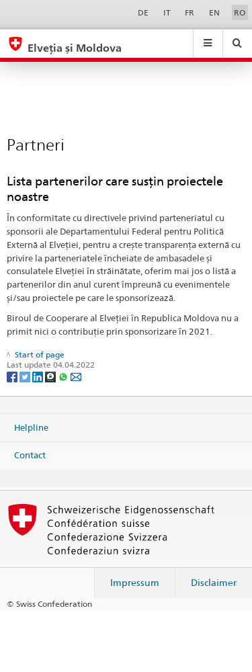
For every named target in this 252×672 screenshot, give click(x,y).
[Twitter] (25, 376)
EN (214, 12)
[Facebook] (13, 376)
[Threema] (51, 376)
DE (143, 12)
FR (189, 12)
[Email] (76, 376)
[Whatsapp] (64, 376)
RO (239, 12)
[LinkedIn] (38, 376)
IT (167, 12)
